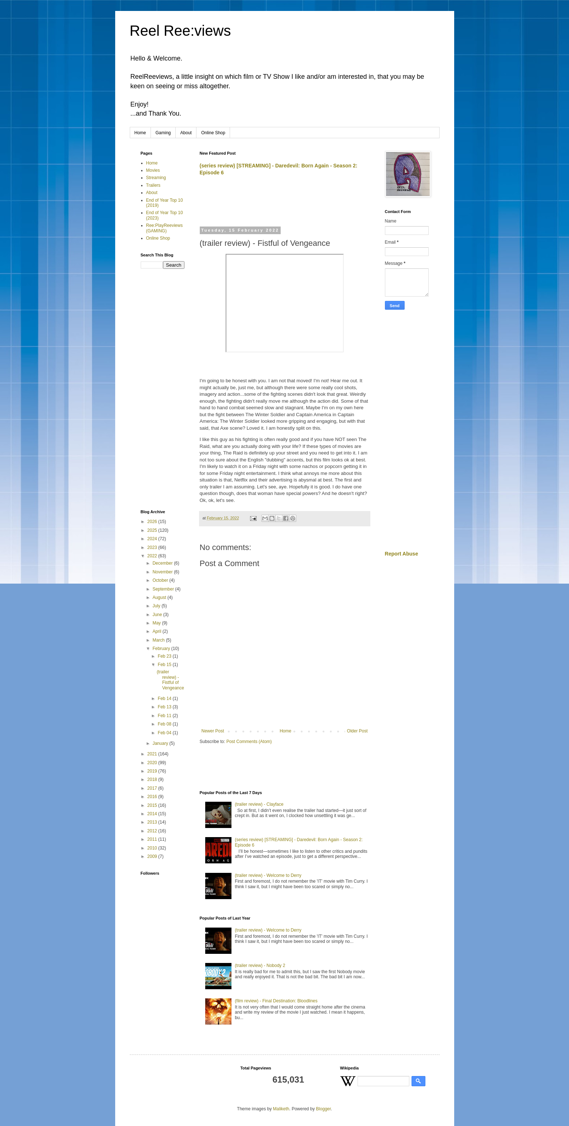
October (160, 580)
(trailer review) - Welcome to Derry (268, 875)
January (160, 743)
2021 (152, 754)
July (156, 605)
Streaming (156, 177)
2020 (152, 762)
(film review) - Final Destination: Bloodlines (276, 1000)
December (163, 563)
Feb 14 (165, 698)
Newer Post (213, 731)
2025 (152, 530)
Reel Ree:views (180, 31)
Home (140, 132)
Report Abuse (401, 554)
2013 (152, 822)
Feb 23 (165, 656)
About (186, 132)
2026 (152, 521)
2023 (152, 547)
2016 (152, 796)
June (157, 614)
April (157, 631)
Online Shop (213, 132)
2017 (152, 788)
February (161, 648)
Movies (153, 170)
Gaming (163, 132)
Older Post (357, 731)
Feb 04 (165, 732)
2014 (152, 813)
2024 (152, 538)
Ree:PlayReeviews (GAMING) (164, 228)
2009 (152, 856)
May (157, 623)
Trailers (153, 185)
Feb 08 (165, 724)
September (163, 589)
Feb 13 (165, 706)
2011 (152, 839)
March (159, 640)
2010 (152, 848)
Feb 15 (165, 664)
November (163, 571)
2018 (152, 779)
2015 (152, 805)
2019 (152, 771)
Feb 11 (165, 715)
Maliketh (281, 1108)
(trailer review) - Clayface (259, 804)
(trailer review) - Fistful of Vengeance (170, 679)
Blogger (323, 1108)
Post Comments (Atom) (249, 741)
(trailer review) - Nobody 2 (260, 965)
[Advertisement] (285, 205)
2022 (152, 555)
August (159, 597)
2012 (152, 830)
